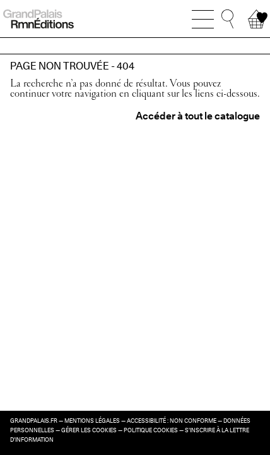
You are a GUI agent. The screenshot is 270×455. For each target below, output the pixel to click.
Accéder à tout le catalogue (198, 116)
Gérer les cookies (89, 430)
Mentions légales (92, 421)
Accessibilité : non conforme (171, 421)
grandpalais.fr (33, 421)
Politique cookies (151, 430)
